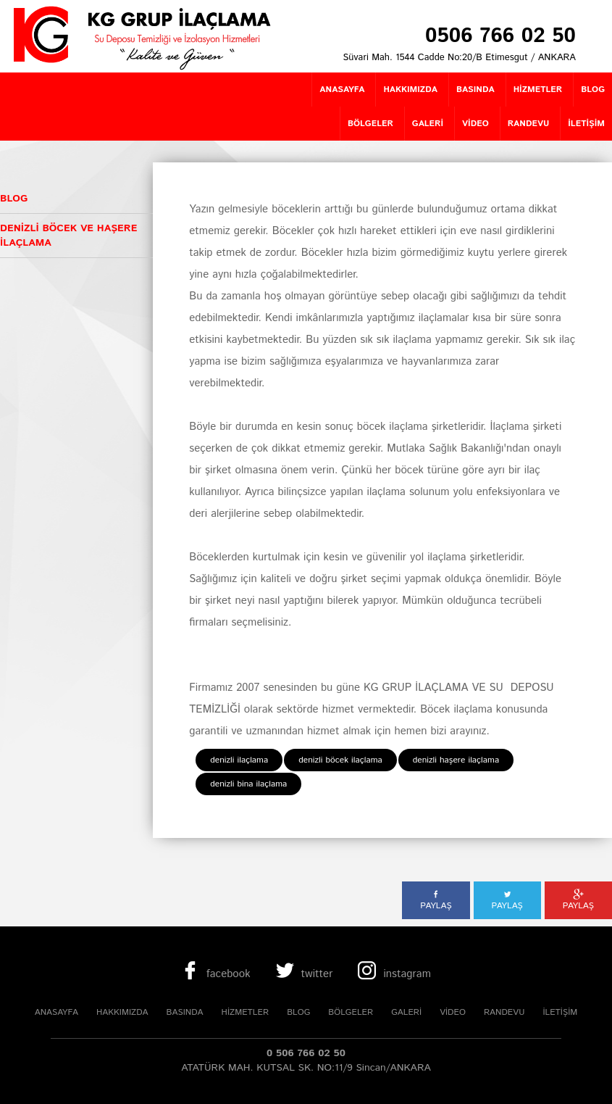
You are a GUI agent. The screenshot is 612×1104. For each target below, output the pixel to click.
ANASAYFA (56, 1012)
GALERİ (406, 1012)
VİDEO (453, 1012)
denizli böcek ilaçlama (340, 760)
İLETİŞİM (559, 1012)
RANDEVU (504, 1012)
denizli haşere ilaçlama (456, 760)
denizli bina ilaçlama (248, 784)
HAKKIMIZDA (122, 1012)
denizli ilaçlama (239, 760)
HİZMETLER (245, 1012)
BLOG (298, 1012)
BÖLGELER (350, 1012)
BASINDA (185, 1012)
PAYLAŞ (435, 900)
